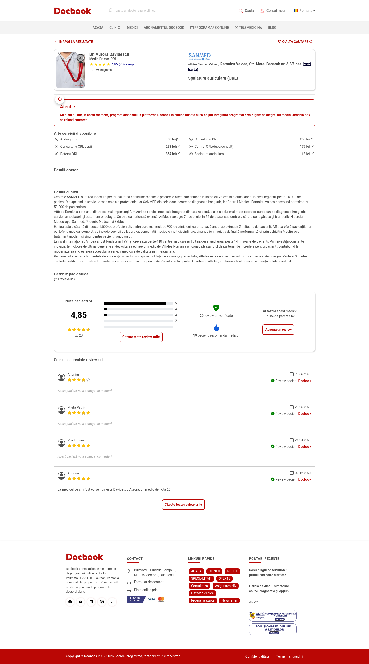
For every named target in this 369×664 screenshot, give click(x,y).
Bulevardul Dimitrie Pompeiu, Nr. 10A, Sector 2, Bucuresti (155, 572)
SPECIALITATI (201, 578)
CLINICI (115, 27)
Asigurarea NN (225, 586)
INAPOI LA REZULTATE (74, 42)
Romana (306, 10)
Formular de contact (149, 582)
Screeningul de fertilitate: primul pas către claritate (268, 572)
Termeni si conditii (289, 656)
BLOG (272, 27)
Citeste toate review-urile (141, 337)
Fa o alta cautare (295, 42)
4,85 (79, 315)
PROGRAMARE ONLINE (209, 27)
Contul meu (275, 10)
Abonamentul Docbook (164, 27)
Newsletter (229, 600)
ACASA (99, 27)
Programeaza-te (202, 600)
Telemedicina (248, 27)
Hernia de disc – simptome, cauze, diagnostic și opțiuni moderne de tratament (269, 589)
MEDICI (132, 27)
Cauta (249, 10)
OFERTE (224, 578)
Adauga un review (278, 329)
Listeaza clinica (202, 593)
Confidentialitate (257, 656)
